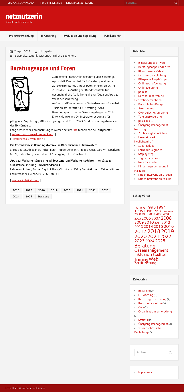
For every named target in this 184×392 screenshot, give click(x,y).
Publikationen (112, 35)
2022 (92, 190)
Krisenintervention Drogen (155, 174)
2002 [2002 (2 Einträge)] (152, 214)
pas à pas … (145, 120)
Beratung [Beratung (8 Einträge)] (144, 246)
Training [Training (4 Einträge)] (141, 259)
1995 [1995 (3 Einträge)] (138, 211)
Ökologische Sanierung (153, 112)
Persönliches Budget (151, 104)
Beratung (43, 196)
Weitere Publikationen (25, 180)
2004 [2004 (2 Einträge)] (166, 214)
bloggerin (45, 51)
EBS (75, 130)
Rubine (41, 388)
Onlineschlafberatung (152, 83)
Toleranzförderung (150, 116)
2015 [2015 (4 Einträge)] (158, 226)
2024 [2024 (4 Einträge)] (150, 241)
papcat (142, 92)
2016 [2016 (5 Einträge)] (169, 226)
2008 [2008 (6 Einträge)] (166, 218)
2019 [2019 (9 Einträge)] (167, 231)
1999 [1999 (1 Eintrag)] (170, 211)
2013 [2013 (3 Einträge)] (138, 227)
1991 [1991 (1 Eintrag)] (136, 208)
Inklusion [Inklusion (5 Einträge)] (143, 254)
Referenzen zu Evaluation (27, 138)
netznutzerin (23, 16)
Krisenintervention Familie (154, 179)
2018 (41, 190)
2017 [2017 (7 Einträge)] (140, 231)
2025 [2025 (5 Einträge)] (160, 240)
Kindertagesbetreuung (79, 2)
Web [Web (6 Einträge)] (153, 259)
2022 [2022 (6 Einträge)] (165, 236)
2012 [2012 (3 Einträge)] (165, 222)
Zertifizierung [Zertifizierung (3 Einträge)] (145, 263)
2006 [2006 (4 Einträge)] (146, 218)
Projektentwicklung (21, 35)
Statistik (32, 55)
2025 (28, 196)
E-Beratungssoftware (151, 62)
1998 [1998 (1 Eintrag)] (164, 211)
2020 (67, 190)
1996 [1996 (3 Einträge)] (148, 211)
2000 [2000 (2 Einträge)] (137, 214)
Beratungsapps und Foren (154, 67)
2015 (16, 190)
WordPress (25, 388)
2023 (105, 190)
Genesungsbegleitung (152, 75)
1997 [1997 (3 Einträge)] (157, 211)
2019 (54, 190)
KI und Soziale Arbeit (151, 71)
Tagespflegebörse (149, 158)
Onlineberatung (148, 87)
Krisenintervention (51, 2)
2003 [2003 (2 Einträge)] (159, 214)
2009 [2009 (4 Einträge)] (139, 222)
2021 (79, 190)
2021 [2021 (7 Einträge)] (153, 236)
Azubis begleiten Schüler (153, 133)
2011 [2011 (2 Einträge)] (157, 222)
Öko (141, 307)
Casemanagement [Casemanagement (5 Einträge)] (151, 250)
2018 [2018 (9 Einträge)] (153, 231)
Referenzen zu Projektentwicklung (33, 134)
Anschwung (146, 108)
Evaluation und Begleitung (80, 35)
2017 (28, 190)
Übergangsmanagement (21, 2)
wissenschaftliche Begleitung (57, 55)
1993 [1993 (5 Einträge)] (151, 207)
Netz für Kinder (147, 162)
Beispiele (20, 55)
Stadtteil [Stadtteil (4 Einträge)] (160, 254)
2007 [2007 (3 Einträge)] (155, 218)
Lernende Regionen (150, 150)
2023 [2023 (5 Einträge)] (139, 240)
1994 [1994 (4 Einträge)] (161, 207)
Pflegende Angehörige (152, 79)
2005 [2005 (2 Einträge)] (137, 218)
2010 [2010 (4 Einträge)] (149, 222)
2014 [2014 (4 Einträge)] (148, 226)
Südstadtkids (146, 145)
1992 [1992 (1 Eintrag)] (142, 208)
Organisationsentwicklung (155, 311)
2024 (16, 196)
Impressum (145, 372)
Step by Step (146, 154)
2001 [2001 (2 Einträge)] (144, 214)
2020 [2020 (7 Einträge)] (140, 236)
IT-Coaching (48, 35)
